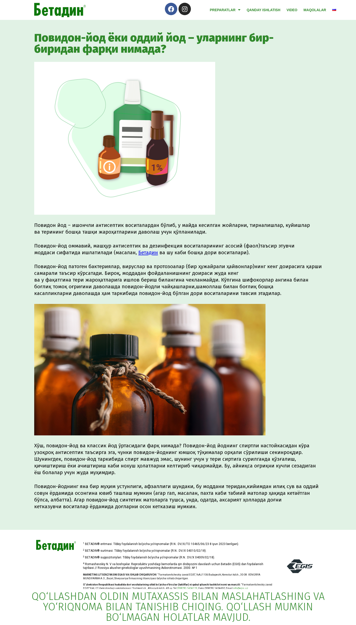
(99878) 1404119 (187, 588)
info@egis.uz (240, 588)
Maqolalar (314, 10)
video (292, 10)
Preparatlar (225, 9)
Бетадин (148, 253)
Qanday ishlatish (263, 10)
